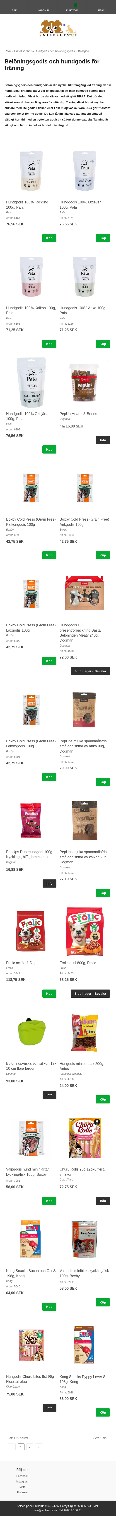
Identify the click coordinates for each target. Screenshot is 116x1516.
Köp (49, 238)
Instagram (22, 1481)
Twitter (22, 1487)
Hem (8, 51)
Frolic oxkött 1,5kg (21, 963)
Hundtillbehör (23, 51)
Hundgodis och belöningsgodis (55, 51)
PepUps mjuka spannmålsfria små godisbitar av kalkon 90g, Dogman (84, 857)
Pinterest (22, 1492)
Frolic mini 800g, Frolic (78, 963)
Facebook (22, 1476)
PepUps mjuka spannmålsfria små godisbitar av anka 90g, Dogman (83, 746)
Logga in (43, 10)
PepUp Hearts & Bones (78, 414)
